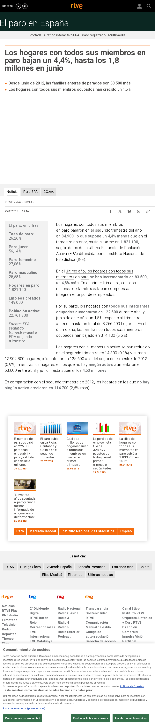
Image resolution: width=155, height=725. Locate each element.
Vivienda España (59, 567)
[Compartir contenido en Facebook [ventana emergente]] (110, 210)
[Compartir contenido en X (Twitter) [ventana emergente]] (120, 210)
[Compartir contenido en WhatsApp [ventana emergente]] (138, 210)
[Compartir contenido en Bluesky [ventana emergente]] (129, 210)
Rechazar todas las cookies (90, 718)
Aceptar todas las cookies (131, 718)
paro (66, 230)
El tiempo (75, 575)
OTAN (9, 567)
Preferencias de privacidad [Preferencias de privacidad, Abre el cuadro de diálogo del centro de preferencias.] (22, 718)
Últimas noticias (100, 575)
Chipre (144, 567)
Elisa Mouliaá (52, 575)
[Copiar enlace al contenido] (148, 210)
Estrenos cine (123, 567)
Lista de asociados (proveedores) (24, 708)
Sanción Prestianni (92, 567)
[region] (77, 684)
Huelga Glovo (30, 567)
